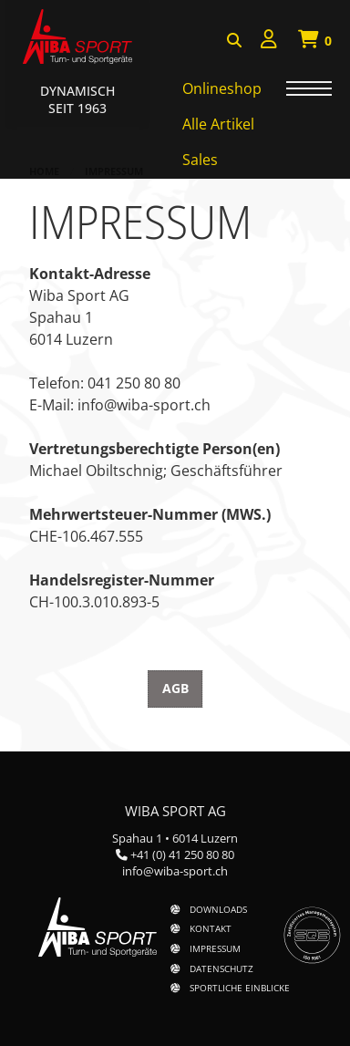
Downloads (218, 909)
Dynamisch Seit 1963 (77, 99)
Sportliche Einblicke (240, 987)
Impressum (215, 948)
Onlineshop (222, 88)
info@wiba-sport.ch (175, 871)
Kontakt (211, 928)
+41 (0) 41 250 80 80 (182, 854)
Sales (200, 160)
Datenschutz (221, 968)
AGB (175, 688)
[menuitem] (269, 41)
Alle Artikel (218, 124)
